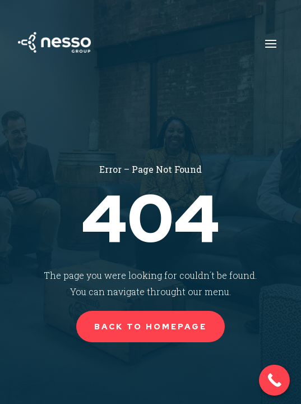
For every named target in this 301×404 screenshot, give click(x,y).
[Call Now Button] (274, 380)
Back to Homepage (150, 327)
